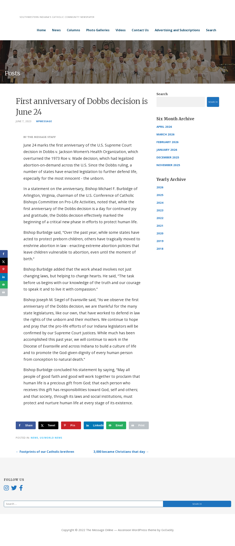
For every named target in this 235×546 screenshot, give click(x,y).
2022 (159, 218)
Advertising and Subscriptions (177, 30)
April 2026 (164, 126)
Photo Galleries (98, 30)
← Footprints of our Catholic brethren (45, 452)
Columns (73, 30)
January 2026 (166, 150)
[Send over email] (116, 425)
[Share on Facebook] (26, 425)
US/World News (51, 437)
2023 (159, 210)
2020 (159, 233)
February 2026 (167, 142)
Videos (121, 30)
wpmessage (44, 121)
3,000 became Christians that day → (121, 452)
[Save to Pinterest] (71, 425)
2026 (159, 187)
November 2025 (168, 165)
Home (41, 30)
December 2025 (167, 157)
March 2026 (165, 134)
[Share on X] (48, 425)
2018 (159, 248)
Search (211, 30)
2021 (159, 225)
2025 (159, 195)
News (56, 30)
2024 (159, 202)
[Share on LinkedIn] (94, 425)
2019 (159, 241)
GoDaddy (167, 530)
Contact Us (140, 30)
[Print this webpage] (139, 425)
